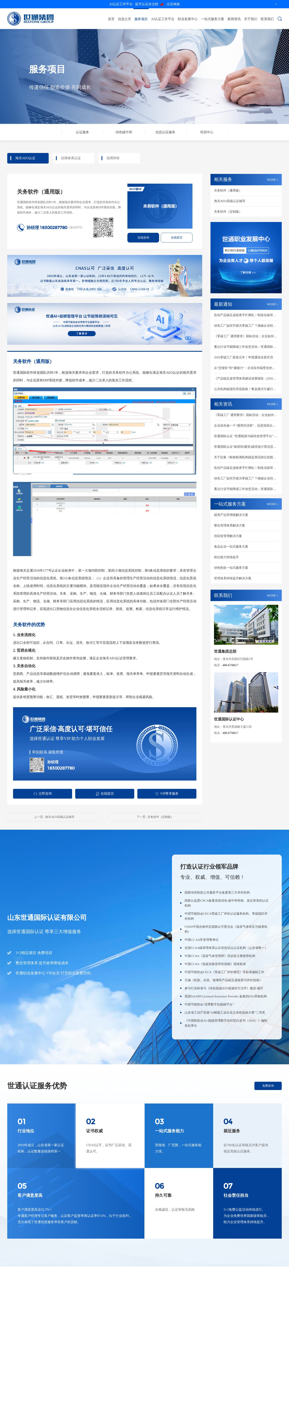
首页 (111, 19)
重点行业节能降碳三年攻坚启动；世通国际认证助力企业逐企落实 (246, 346)
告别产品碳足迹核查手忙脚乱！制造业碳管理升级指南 (246, 315)
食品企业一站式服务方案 (231, 546)
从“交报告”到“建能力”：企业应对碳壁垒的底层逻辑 (246, 368)
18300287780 (53, 227)
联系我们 (267, 19)
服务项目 (141, 19)
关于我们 (250, 19)
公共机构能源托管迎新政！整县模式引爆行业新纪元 (246, 389)
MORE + (272, 179)
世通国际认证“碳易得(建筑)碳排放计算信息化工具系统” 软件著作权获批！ (246, 446)
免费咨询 (268, 1085)
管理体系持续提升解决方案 (232, 578)
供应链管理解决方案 (228, 536)
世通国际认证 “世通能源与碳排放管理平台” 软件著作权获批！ (246, 436)
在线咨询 (143, 237)
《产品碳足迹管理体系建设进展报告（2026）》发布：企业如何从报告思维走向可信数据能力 (246, 378)
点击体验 (144, 4)
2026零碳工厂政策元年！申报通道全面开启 (243, 357)
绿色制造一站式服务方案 (231, 567)
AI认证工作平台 (162, 19)
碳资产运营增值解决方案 (231, 515)
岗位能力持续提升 (226, 557)
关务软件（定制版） (228, 211)
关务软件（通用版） (228, 190)
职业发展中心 (188, 19)
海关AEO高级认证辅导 (229, 201)
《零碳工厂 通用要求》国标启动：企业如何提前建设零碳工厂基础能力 (246, 336)
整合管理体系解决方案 (229, 525)
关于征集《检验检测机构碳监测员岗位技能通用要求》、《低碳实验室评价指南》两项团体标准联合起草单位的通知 (246, 457)
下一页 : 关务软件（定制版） (155, 816)
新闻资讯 (234, 19)
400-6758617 (230, 665)
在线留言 (177, 237)
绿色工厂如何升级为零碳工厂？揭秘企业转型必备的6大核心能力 (246, 325)
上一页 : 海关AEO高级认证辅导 (54, 816)
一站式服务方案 (212, 19)
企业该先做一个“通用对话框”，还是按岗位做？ (246, 425)
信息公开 (124, 19)
